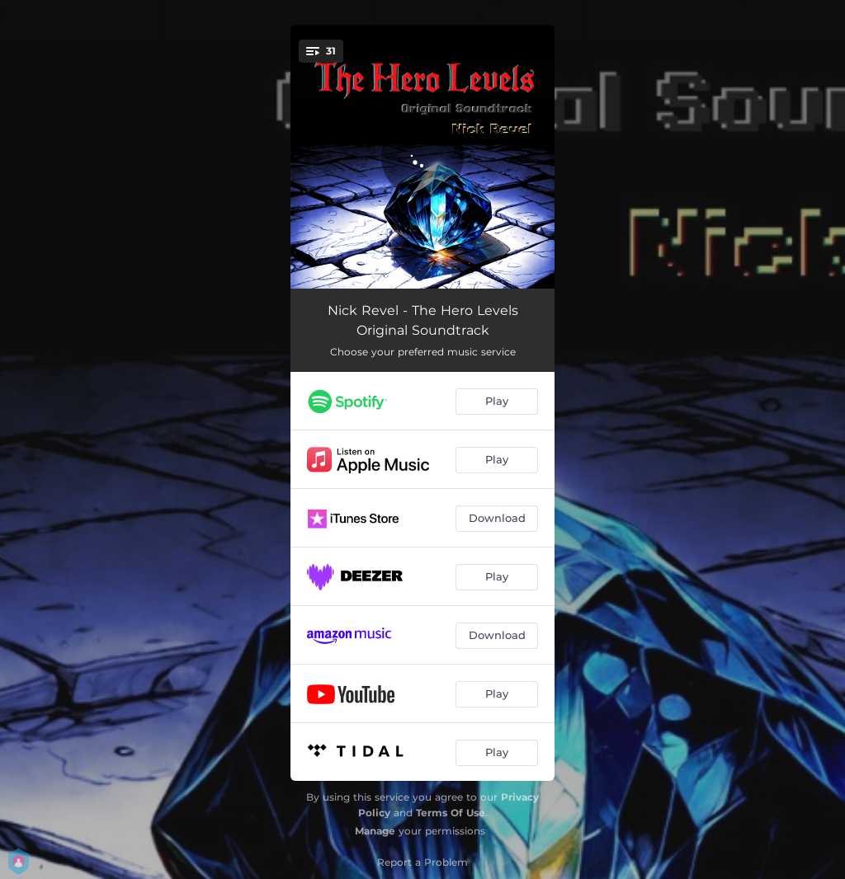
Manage (375, 831)
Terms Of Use (450, 812)
